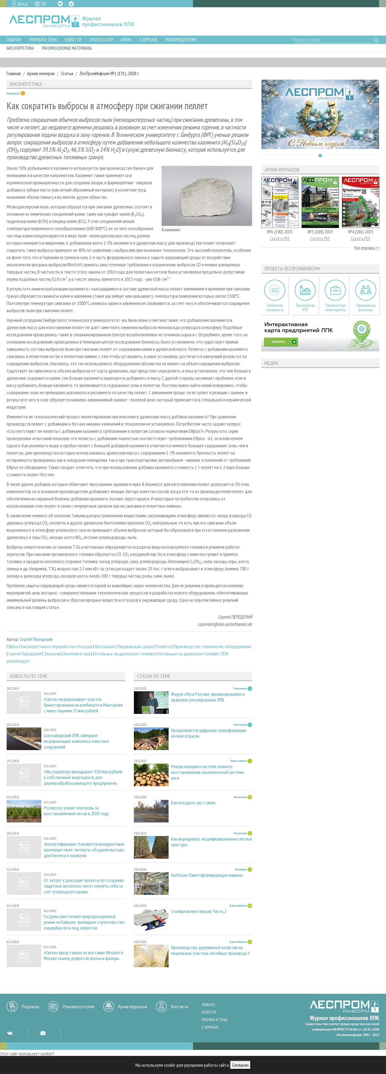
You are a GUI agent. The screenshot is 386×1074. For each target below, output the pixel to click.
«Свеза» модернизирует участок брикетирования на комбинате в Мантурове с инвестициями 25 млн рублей (83, 705)
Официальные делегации (366, 307)
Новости (73, 40)
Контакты (179, 1006)
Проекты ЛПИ (101, 40)
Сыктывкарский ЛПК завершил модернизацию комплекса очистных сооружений (76, 741)
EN (43, 4)
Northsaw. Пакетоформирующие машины (207, 875)
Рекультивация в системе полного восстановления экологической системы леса (207, 772)
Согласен (240, 1065)
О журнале (148, 40)
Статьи (67, 73)
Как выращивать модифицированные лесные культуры (211, 841)
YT (43, 1033)
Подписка (30, 1006)
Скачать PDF (280, 238)
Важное (208, 1004)
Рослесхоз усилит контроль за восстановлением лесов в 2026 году (76, 810)
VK (60, 3)
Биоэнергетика (20, 48)
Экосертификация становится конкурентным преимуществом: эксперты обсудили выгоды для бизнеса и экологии (84, 849)
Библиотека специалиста (274, 307)
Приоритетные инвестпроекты (335, 307)
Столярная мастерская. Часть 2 (198, 911)
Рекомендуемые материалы (67, 48)
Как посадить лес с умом (193, 803)
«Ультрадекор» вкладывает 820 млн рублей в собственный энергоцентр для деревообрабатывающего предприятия (83, 777)
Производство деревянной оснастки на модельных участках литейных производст (210, 950)
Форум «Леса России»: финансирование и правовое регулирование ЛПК (208, 697)
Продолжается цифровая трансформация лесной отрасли (208, 733)
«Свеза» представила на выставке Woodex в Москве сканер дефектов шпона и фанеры (83, 955)
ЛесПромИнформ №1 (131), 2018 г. (110, 73)
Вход (23, 4)
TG (71, 3)
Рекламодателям (180, 40)
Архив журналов (132, 1006)
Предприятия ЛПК (305, 307)
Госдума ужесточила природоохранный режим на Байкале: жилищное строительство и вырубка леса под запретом (84, 922)
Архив (126, 40)
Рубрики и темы (43, 40)
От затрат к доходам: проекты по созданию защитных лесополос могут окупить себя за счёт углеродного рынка (84, 886)
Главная (14, 40)
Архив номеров (41, 73)
